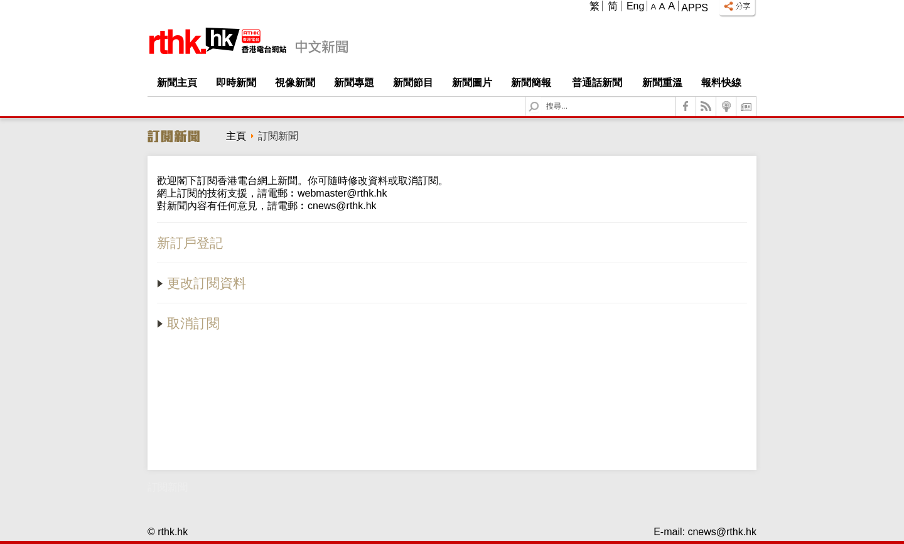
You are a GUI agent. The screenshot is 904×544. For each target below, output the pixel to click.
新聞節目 (413, 82)
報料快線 (721, 82)
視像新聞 (295, 82)
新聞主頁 (177, 82)
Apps (694, 8)
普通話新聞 (597, 82)
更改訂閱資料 (201, 283)
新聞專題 (354, 82)
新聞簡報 (531, 82)
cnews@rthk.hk (342, 205)
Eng (635, 6)
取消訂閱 (188, 323)
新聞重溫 (662, 82)
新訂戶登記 (190, 243)
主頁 (236, 136)
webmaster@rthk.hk (342, 193)
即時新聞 (236, 82)
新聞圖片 (472, 82)
